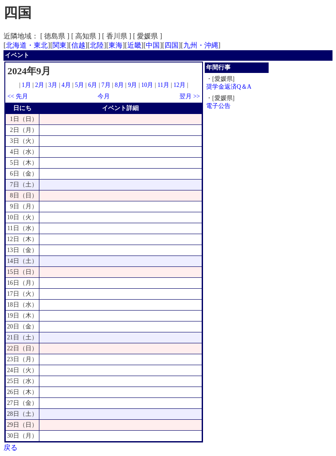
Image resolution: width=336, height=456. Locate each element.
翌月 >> (189, 96)
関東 (59, 45)
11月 (163, 85)
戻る (11, 447)
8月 (119, 85)
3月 (53, 85)
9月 (132, 85)
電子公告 (218, 106)
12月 (180, 85)
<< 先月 (17, 96)
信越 (78, 45)
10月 (147, 85)
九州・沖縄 (200, 45)
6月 (92, 85)
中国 (153, 45)
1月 (26, 85)
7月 (106, 85)
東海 (115, 45)
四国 (171, 45)
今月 (104, 96)
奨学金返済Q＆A (229, 86)
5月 (79, 85)
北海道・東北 (27, 45)
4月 (66, 85)
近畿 (134, 45)
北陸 (97, 45)
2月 (39, 85)
